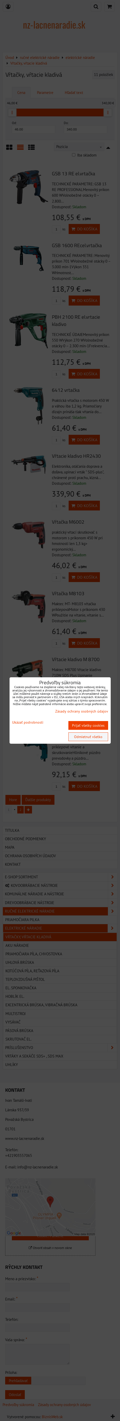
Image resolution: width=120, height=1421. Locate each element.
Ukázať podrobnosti (27, 722)
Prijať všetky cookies (88, 725)
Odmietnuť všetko (88, 736)
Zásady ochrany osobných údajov (81, 711)
